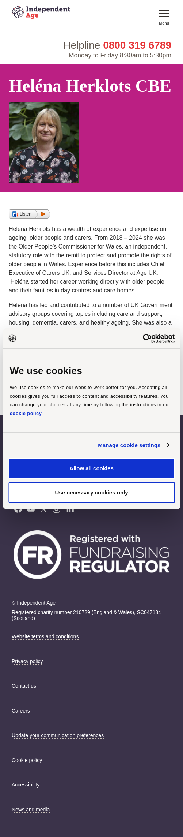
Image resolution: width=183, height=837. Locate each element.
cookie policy (26, 413)
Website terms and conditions (45, 636)
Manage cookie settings (129, 445)
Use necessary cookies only (91, 492)
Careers (21, 711)
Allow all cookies (91, 468)
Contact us (24, 686)
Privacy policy (27, 661)
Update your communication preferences (58, 735)
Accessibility (25, 785)
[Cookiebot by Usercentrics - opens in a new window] (143, 338)
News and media (31, 809)
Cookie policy (27, 760)
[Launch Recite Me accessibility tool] (166, 802)
